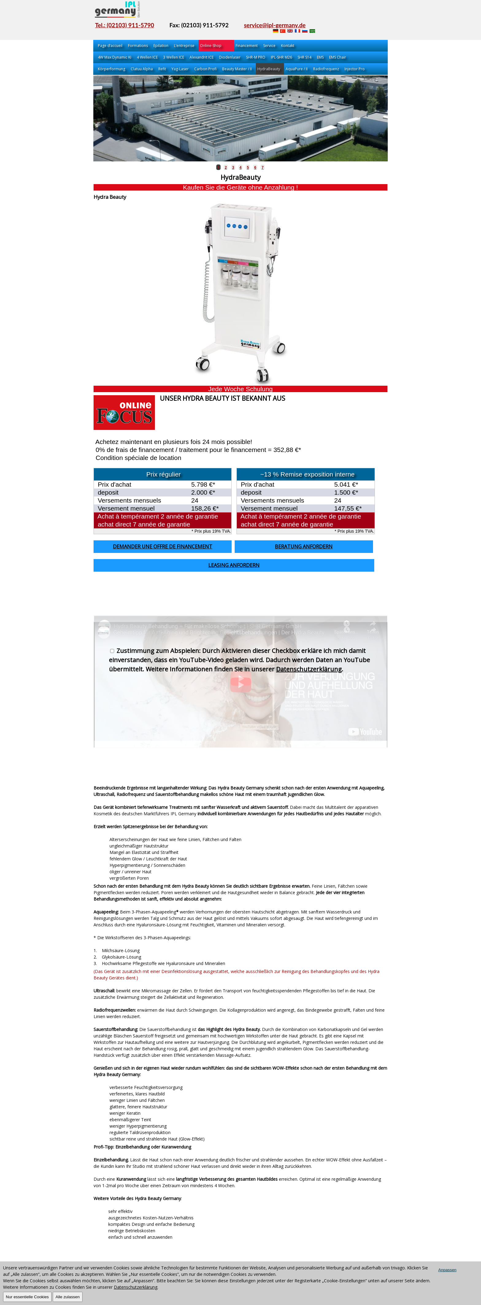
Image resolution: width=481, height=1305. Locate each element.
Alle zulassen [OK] (68, 1297)
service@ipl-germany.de (275, 25)
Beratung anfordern (304, 546)
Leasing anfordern (234, 565)
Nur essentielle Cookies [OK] (27, 1297)
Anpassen (447, 1270)
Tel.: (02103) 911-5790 (124, 25)
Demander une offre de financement (162, 546)
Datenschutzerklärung (309, 669)
